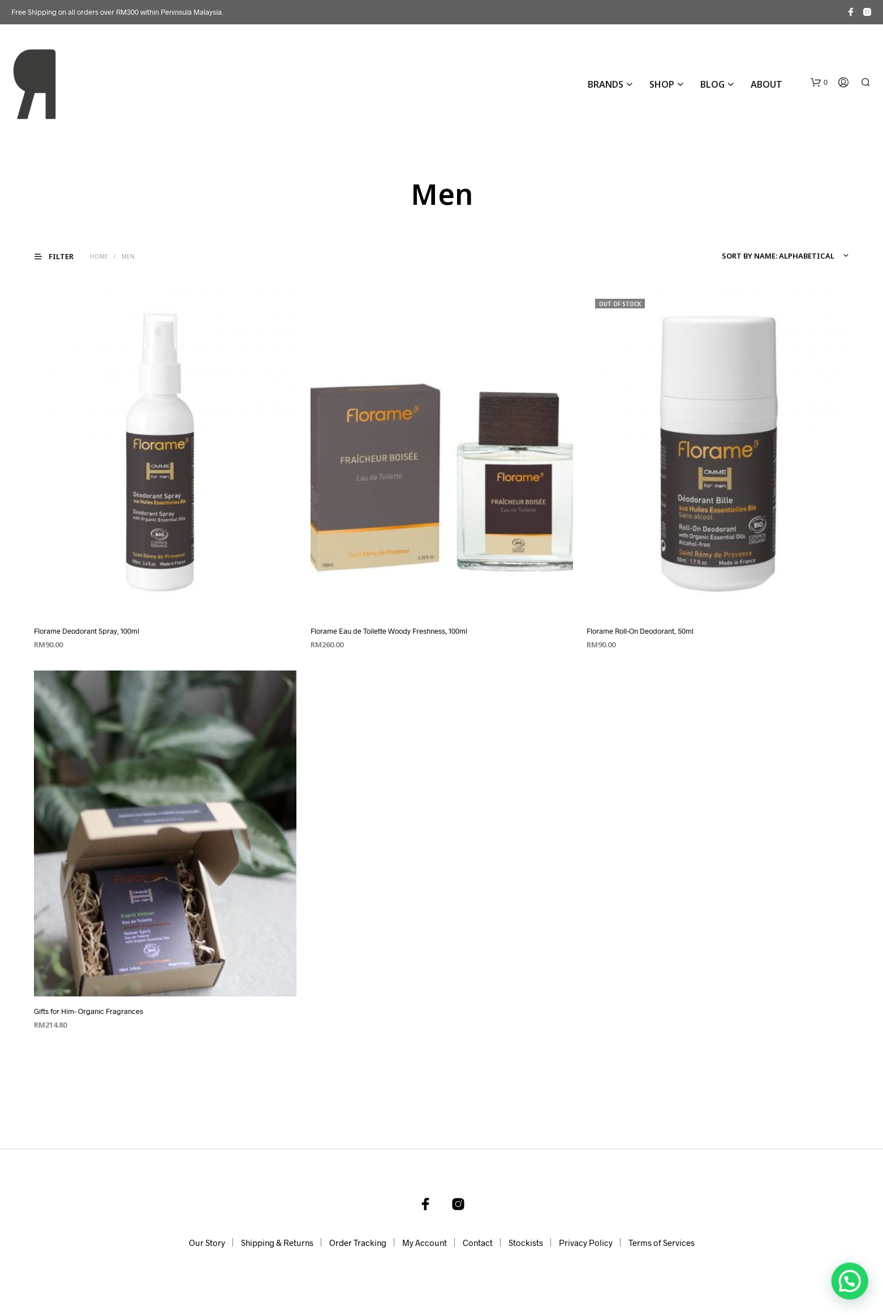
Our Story (207, 1242)
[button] (819, 82)
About (766, 84)
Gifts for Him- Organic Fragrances (88, 1011)
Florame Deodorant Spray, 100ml (86, 631)
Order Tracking (357, 1242)
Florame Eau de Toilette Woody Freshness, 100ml (389, 631)
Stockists (526, 1242)
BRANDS (605, 84)
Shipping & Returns (277, 1242)
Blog (712, 84)
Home (99, 256)
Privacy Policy (586, 1242)
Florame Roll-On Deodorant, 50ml (640, 631)
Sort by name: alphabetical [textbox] (778, 256)
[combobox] (783, 256)
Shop (661, 84)
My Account (424, 1242)
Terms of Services (661, 1242)
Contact (478, 1242)
